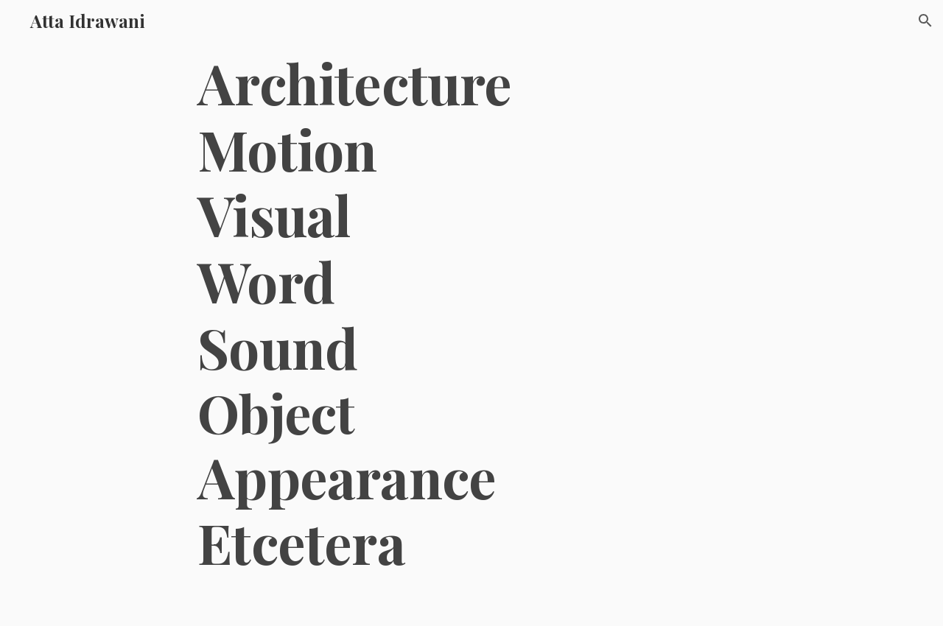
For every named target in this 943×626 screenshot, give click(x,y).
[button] (925, 20)
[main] (471, 313)
